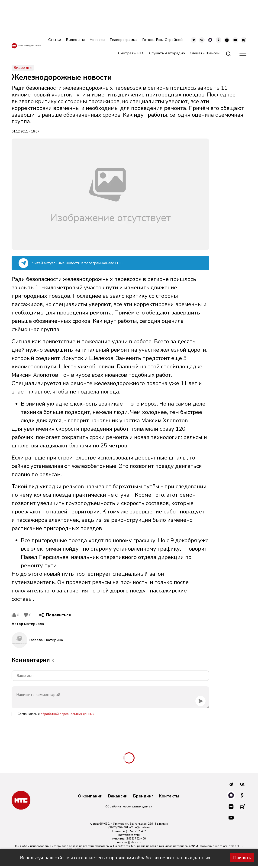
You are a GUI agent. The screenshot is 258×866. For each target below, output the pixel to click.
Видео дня (75, 39)
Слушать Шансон (204, 53)
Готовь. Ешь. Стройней (162, 39)
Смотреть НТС (131, 53)
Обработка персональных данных (128, 806)
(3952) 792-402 (136, 831)
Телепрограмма (123, 39)
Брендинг (143, 796)
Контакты (169, 796)
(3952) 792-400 (136, 838)
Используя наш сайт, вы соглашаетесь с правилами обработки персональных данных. (115, 858)
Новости (97, 39)
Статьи (54, 39)
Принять (242, 857)
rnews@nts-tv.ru (129, 835)
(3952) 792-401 (118, 827)
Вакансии (118, 796)
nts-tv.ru (88, 846)
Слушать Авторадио (167, 53)
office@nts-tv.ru (139, 827)
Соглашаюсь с (56, 714)
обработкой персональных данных (67, 714)
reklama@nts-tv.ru (129, 842)
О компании (90, 796)
